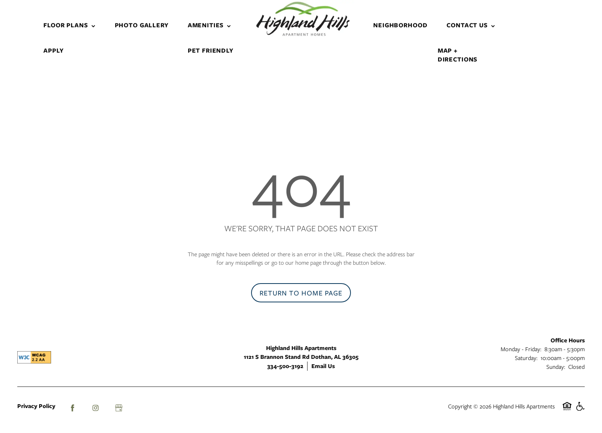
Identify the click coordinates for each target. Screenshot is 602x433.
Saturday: (526, 358)
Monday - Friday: (521, 349)
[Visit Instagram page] (95, 408)
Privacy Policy (36, 406)
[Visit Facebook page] (72, 408)
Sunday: (555, 366)
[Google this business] (118, 408)
